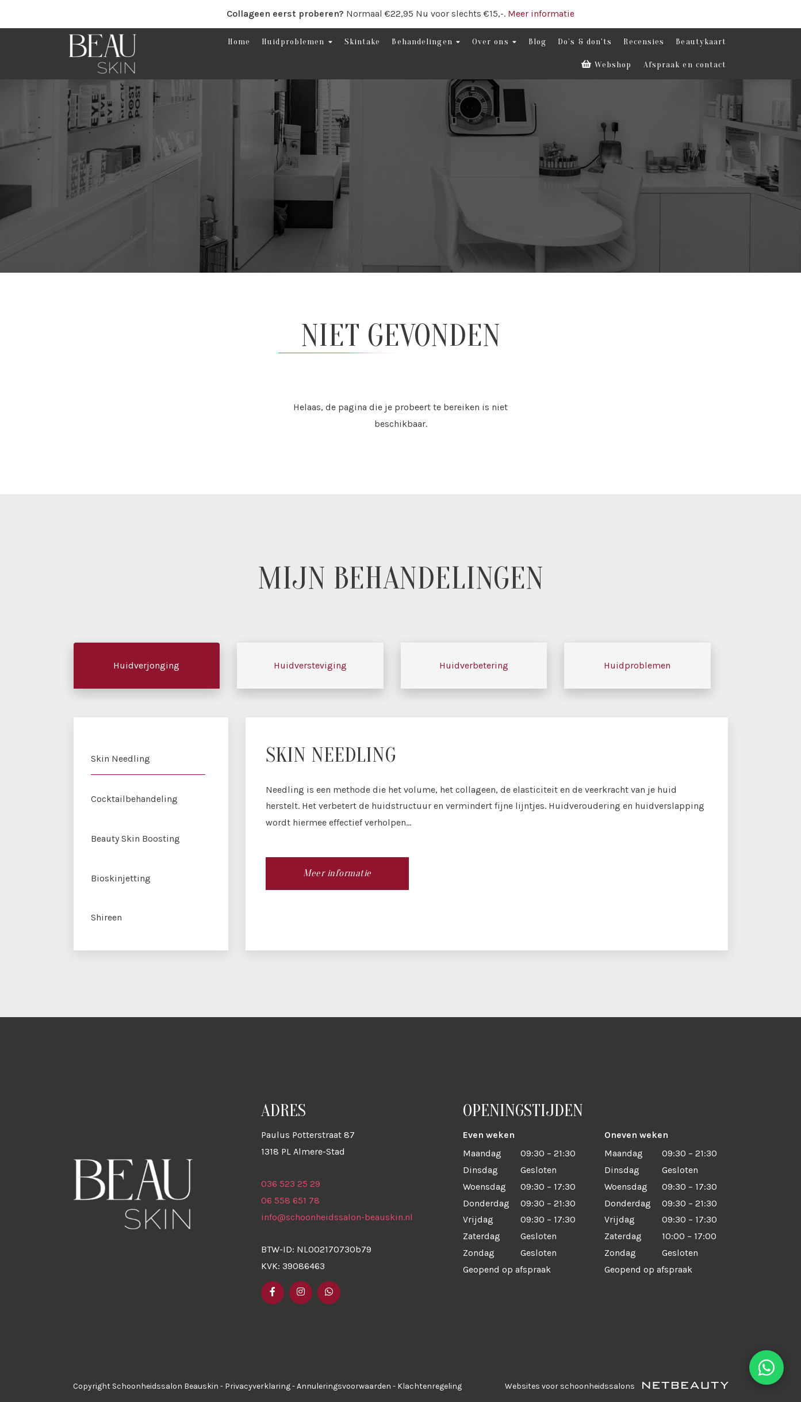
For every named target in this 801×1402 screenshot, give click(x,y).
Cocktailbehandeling (134, 798)
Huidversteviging (310, 665)
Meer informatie (541, 13)
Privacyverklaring (257, 1386)
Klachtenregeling (429, 1386)
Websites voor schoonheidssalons (617, 1386)
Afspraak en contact (685, 65)
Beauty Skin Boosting (135, 838)
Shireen (106, 917)
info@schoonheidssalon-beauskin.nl (337, 1217)
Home (239, 42)
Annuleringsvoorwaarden (344, 1386)
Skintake (362, 42)
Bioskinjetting (121, 878)
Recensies (643, 42)
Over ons (494, 42)
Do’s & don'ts (585, 42)
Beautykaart (701, 42)
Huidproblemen (297, 42)
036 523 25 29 (290, 1183)
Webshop (606, 65)
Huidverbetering (473, 665)
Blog (537, 42)
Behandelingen (426, 42)
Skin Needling (120, 758)
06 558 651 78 (290, 1200)
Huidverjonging (146, 665)
